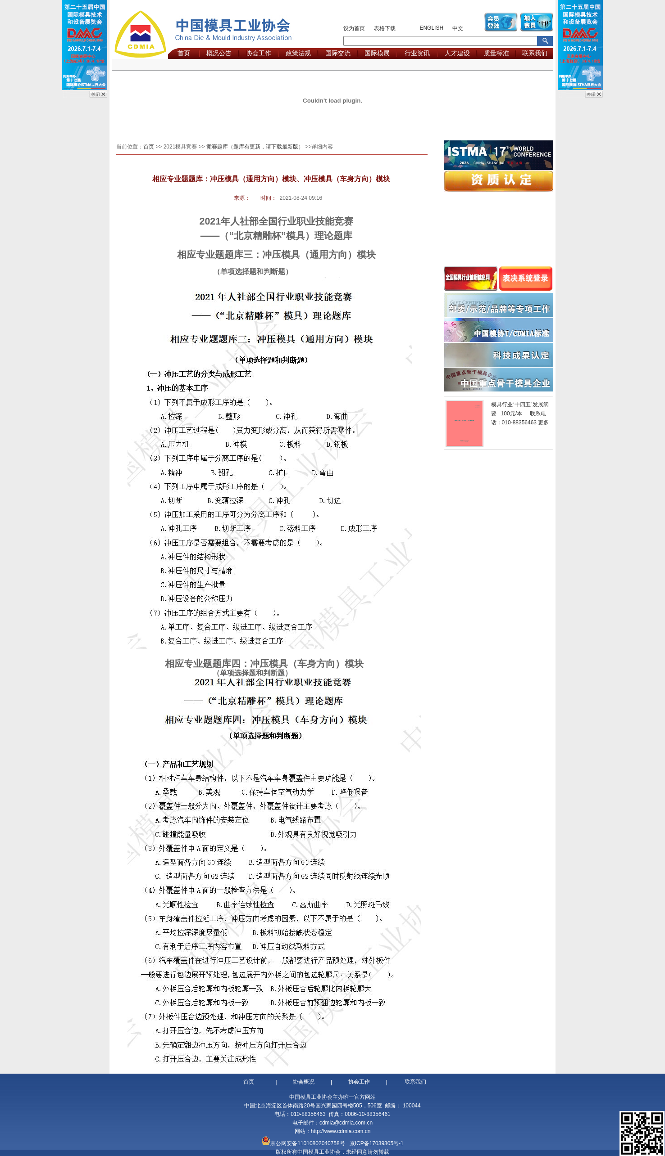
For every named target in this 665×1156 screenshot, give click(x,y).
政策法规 (298, 53)
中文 (457, 28)
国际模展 (377, 53)
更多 (543, 422)
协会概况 (303, 1082)
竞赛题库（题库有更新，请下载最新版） (255, 147)
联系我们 (534, 53)
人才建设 (457, 53)
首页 (184, 53)
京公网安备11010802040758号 (307, 1143)
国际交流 (338, 53)
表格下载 (385, 28)
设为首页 (354, 28)
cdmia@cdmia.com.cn (346, 1123)
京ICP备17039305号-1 (377, 1143)
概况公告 (219, 53)
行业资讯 (417, 53)
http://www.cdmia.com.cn (341, 1131)
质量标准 (496, 53)
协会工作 (258, 53)
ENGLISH (431, 28)
